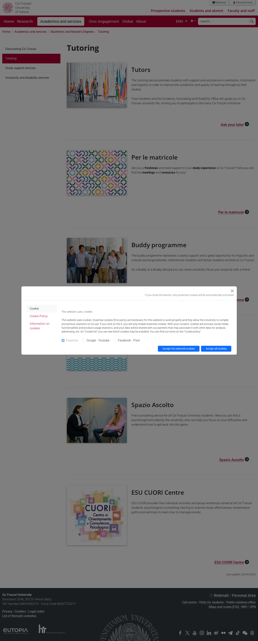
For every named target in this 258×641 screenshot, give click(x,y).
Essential (72, 340)
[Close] (232, 291)
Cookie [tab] (34, 308)
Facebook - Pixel (129, 340)
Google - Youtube (98, 340)
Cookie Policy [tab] (39, 316)
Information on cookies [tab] (39, 326)
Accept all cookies (216, 348)
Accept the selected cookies (179, 348)
